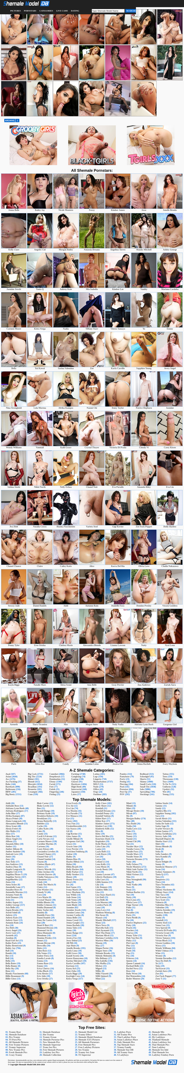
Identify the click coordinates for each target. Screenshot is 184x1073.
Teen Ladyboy (158, 1047)
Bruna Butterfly (44, 821)
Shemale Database (17, 1034)
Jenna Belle (71, 917)
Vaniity (158, 915)
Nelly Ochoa (132, 864)
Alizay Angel (12, 839)
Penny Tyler (132, 935)
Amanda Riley (12, 844)
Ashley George (12, 905)
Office (96, 789)
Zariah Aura (161, 971)
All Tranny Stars (125, 1052)
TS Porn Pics (15, 1040)
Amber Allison (12, 849)
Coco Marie (42, 897)
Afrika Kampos (13, 816)
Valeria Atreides (163, 910)
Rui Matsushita (133, 976)
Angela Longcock (14, 869)
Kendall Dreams (103, 811)
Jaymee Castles (73, 915)
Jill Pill (69, 943)
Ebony (52, 781)
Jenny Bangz (72, 933)
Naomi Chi (131, 841)
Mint (128, 808)
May (97, 945)
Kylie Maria (101, 844)
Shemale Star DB (125, 1050)
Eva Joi (69, 806)
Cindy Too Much (45, 884)
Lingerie (97, 779)
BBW (8, 792)
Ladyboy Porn (124, 1032)
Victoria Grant (162, 933)
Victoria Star (161, 935)
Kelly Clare (100, 803)
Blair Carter (43, 803)
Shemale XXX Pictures (89, 1040)
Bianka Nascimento (15, 973)
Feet (51, 787)
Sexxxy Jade (161, 836)
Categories (46, 11)
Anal (8, 774)
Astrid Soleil (11, 912)
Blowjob (32, 784)
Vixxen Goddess (163, 943)
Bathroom (10, 789)
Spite (157, 859)
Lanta (98, 849)
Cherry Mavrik (44, 869)
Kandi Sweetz (72, 956)
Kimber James (102, 823)
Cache (40, 826)
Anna (8, 882)
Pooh (128, 951)
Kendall (99, 808)
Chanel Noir (43, 856)
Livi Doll (99, 897)
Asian (8, 776)
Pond (128, 948)
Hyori (69, 882)
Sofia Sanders (161, 854)
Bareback (10, 787)
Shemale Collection (52, 1055)
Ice (67, 884)
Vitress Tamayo (162, 938)
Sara (157, 816)
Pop (128, 953)
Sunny (158, 864)
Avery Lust (11, 933)
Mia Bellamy (101, 958)
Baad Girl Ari (12, 940)
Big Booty (10, 794)
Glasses (74, 781)
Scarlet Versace (162, 829)
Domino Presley (44, 938)
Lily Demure (101, 887)
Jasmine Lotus (73, 912)
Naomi (129, 839)
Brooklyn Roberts (45, 816)
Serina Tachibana (163, 834)
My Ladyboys (158, 1037)
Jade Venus (71, 900)
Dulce (39, 948)
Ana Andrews (12, 864)
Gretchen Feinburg (75, 851)
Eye (68, 818)
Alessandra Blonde (14, 823)
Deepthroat (54, 776)
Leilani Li (100, 862)
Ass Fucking (11, 781)
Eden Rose (42, 951)
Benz (8, 971)
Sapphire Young (163, 813)
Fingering (54, 792)
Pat (127, 920)
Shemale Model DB (27, 1064)
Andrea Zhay (12, 867)
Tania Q (159, 874)
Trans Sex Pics (50, 1047)
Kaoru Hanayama (74, 958)
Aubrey (9, 915)
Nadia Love (131, 829)
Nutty (129, 897)
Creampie (32, 792)
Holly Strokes (72, 874)
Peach (129, 928)
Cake (39, 831)
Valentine (159, 907)
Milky (98, 971)
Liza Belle (100, 900)
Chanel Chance (44, 854)
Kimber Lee (101, 826)
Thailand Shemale (160, 1040)
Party (122, 779)
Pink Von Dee (132, 938)
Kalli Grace (71, 953)
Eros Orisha (42, 979)
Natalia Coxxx (133, 849)
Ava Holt (10, 928)
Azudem (9, 938)
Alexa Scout (11, 826)
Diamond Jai (43, 930)
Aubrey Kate (12, 917)
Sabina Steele (161, 803)
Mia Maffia (100, 963)
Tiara (158, 882)
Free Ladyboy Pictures (89, 1047)
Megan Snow (101, 951)
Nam (128, 831)
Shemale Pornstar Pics (53, 1040)
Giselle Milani (72, 839)
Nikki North (132, 872)
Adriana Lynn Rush (15, 808)
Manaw (99, 917)
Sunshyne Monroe (164, 867)
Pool (122, 787)
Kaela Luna (71, 951)
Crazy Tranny (15, 1055)
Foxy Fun (70, 823)
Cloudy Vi (41, 892)
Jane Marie (71, 902)
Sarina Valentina (163, 821)
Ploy (128, 945)
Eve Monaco (72, 816)
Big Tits (31, 776)
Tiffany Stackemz (163, 890)
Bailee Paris (11, 943)
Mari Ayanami (102, 930)
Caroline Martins (45, 844)
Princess (130, 958)
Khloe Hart (100, 818)
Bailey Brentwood (14, 945)
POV (122, 794)
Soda (157, 851)
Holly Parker (72, 872)
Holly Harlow (72, 869)
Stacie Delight (162, 862)
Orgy (95, 792)
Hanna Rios (71, 859)
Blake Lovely (43, 806)
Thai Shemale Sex (160, 1052)
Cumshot (53, 774)
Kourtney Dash (102, 839)
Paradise (130, 912)
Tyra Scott (160, 900)
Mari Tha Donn (102, 933)
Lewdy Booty (101, 869)
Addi (8, 803)
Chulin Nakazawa (45, 877)
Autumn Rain (12, 923)
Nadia (129, 826)
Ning (128, 882)
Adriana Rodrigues (15, 811)
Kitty (97, 834)
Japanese (75, 792)
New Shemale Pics (51, 1042)
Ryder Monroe (133, 979)
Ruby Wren (131, 973)
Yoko (157, 966)
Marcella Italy (102, 928)
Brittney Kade (43, 813)
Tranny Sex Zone (86, 1052)
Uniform (167, 787)
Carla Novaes (43, 839)
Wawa (158, 945)
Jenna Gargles (73, 923)
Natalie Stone (132, 856)
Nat (128, 844)
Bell (7, 958)
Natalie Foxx (132, 851)
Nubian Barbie (133, 892)
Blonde (31, 781)
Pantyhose (124, 776)
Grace (69, 844)
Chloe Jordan (43, 872)
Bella (8, 961)
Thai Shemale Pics (160, 1045)
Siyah (158, 849)
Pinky (129, 940)
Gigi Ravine (71, 834)
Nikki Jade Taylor (134, 869)
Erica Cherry (43, 968)
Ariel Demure (12, 897)
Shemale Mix (158, 1032)
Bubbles (41, 823)
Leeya (98, 859)
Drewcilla (41, 945)
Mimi (98, 979)
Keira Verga (72, 979)
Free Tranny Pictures (19, 1045)
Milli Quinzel (101, 976)
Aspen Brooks (12, 910)
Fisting (52, 794)
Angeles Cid (11, 872)
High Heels (76, 787)
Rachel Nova (132, 968)
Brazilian (32, 787)
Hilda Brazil (72, 867)
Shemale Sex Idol (160, 1050)
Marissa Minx (102, 940)
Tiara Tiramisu (162, 884)
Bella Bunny (11, 966)
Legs (95, 776)
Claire (40, 887)
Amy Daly (10, 862)
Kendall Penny (102, 813)
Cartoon (41, 846)
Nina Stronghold (134, 879)
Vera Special (161, 928)
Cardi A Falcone (44, 836)
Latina (96, 774)
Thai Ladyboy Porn (126, 1037)
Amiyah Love (12, 854)
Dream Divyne (44, 943)
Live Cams (62, 11)
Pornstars (30, 11)
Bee (7, 956)
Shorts (143, 779)
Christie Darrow (45, 874)
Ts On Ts (167, 784)
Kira (97, 831)
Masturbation (99, 781)
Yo (156, 963)
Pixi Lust (130, 943)
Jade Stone (71, 897)
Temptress (160, 879)
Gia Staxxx (71, 829)
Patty (128, 925)
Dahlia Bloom (43, 902)
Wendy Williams (163, 948)
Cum (30, 794)
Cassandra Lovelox (46, 851)
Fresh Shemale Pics (18, 1052)
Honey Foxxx (72, 879)
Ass (7, 779)
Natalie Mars (132, 854)
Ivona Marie (72, 890)
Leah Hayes (101, 854)
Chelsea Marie (44, 864)
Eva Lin (70, 808)
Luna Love (100, 910)
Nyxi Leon (131, 900)
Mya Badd (131, 823)
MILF (96, 784)
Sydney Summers (163, 872)
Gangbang (76, 776)
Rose (128, 971)
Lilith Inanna (101, 882)
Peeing (123, 781)
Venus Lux (160, 925)
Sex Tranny (83, 1050)
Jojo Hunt (71, 945)
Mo (127, 816)
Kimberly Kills (102, 829)
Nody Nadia (132, 884)
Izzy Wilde (71, 895)
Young (166, 794)
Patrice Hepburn (134, 923)
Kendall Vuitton (103, 816)
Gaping (74, 779)
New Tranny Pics (17, 1050)
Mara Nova (100, 925)
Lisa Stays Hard (103, 895)
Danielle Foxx (43, 915)
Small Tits (145, 787)
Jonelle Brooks (73, 948)
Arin (8, 900)
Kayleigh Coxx (73, 976)
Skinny (143, 781)
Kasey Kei (71, 968)
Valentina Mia (162, 905)
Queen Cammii (133, 963)
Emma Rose (42, 963)
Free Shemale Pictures (53, 1050)
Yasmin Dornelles (163, 958)
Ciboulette (42, 879)
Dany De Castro (44, 920)
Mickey (98, 966)
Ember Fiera (43, 956)
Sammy (159, 806)
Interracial (76, 789)
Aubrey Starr (12, 920)
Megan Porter (102, 948)
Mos (128, 821)
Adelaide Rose (12, 806)
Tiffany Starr (161, 892)
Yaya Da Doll (161, 961)
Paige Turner (132, 905)
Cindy (40, 882)
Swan (158, 869)
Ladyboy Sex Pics (51, 1052)
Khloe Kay (100, 821)
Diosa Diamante (44, 933)
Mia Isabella (101, 961)
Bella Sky (10, 968)
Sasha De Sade (162, 823)
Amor (8, 856)
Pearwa (129, 933)
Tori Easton (161, 897)
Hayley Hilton (72, 862)
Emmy (40, 966)
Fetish (52, 789)
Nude (95, 787)
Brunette (32, 789)
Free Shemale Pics (87, 1045)
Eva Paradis (72, 813)
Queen (129, 961)
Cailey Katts (43, 829)
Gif (67, 831)
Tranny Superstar (17, 1047)
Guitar (69, 854)
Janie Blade (71, 905)
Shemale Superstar (52, 1045)
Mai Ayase (100, 915)
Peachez (130, 930)
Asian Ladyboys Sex (161, 1042)
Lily (97, 884)
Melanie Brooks (102, 953)
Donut (40, 940)
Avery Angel (11, 930)
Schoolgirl (145, 776)
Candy (40, 834)
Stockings (144, 794)
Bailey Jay (10, 948)
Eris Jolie (41, 976)
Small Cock (145, 784)
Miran (129, 813)
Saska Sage (160, 826)
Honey (69, 877)
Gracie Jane (72, 846)
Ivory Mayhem (73, 892)
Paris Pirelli (132, 917)
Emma (40, 961)
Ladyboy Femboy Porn (163, 1055)
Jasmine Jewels (73, 910)
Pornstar (124, 789)
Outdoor (97, 794)
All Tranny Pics (124, 1034)
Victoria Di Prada (163, 930)
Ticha (158, 887)
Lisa (97, 892)
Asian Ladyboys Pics (161, 1034)
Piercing (124, 784)
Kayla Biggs (72, 973)
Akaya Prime (12, 818)
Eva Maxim (71, 811)
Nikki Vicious (132, 874)
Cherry (40, 867)
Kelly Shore (101, 806)
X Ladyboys (123, 1055)
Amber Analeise (13, 851)
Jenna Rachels (73, 925)
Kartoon (70, 966)
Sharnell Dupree (163, 839)
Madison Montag (103, 912)
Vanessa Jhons (162, 912)
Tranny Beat (15, 1032)
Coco (39, 895)
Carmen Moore (44, 841)
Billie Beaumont (13, 976)
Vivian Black (161, 940)
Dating (75, 11)
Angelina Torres (13, 877)
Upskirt (166, 789)
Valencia (159, 902)
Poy (128, 956)
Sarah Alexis (161, 818)
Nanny (129, 836)
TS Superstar (84, 1055)
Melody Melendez (103, 956)
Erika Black (42, 971)
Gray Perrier (72, 849)
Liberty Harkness (103, 877)
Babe (8, 784)
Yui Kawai (160, 968)
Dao (39, 923)
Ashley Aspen (12, 902)
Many (98, 923)
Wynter (159, 956)
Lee (97, 856)
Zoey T (158, 979)
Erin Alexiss (42, 973)
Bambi (9, 953)
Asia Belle (10, 907)
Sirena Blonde (162, 846)
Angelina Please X (14, 874)
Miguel (98, 968)
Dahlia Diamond (45, 907)
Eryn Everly (72, 803)
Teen (165, 776)
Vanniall (159, 920)
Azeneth (9, 935)
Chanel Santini (44, 859)
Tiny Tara (160, 895)
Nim (128, 877)
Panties (123, 774)
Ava (7, 925)
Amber (9, 846)
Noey (128, 887)
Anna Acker (11, 884)
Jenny (69, 930)
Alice (8, 834)
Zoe (157, 973)
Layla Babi (100, 851)
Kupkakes (100, 841)
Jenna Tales (71, 928)
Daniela (40, 912)
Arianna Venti (12, 895)
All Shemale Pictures (18, 1042)
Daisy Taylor (43, 910)
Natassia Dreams (134, 859)
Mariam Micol (102, 935)
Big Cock (32, 774)
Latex (74, 794)
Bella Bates (11, 963)
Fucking (75, 774)
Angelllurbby (12, 879)
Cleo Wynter (43, 890)
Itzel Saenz (71, 887)
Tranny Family (124, 1047)
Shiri (157, 844)
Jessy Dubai (71, 940)
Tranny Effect (84, 1034)
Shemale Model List (87, 1032)
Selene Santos (161, 831)
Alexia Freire (12, 829)
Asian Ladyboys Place (127, 1040)
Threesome (168, 779)
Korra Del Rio (102, 836)
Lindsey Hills (101, 890)
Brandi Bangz (43, 811)
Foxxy (69, 821)
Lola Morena (101, 902)
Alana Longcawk (14, 821)
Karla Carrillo (73, 963)
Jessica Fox (71, 938)
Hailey (69, 856)
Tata (157, 877)
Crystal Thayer (44, 900)
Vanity (158, 917)
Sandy (158, 808)
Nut (128, 895)
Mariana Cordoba (104, 938)
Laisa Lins (100, 846)
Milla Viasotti (101, 973)
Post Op (123, 792)
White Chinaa (162, 951)
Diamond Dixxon (45, 928)
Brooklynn (42, 818)
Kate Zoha (71, 971)
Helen (69, 864)
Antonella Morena (14, 892)
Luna (98, 907)
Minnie (129, 806)
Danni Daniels (43, 917)
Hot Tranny (48, 1034)
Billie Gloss (11, 979)
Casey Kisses (43, 849)
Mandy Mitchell (103, 920)
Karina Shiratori (74, 961)
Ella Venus (42, 953)
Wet (164, 792)
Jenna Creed (72, 920)
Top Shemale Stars (126, 1045)
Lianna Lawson (102, 874)
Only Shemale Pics (126, 1042)
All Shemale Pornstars (88, 1042)
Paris (128, 915)
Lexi (97, 872)
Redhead (144, 774)
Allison (9, 841)
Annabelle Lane (13, 887)
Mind (128, 803)
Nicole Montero (133, 867)
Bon (39, 808)
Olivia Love (131, 902)
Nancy (129, 834)
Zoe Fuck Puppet (163, 976)
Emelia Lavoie (44, 958)
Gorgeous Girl (73, 841)
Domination (55, 779)
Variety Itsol (161, 923)
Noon (128, 890)
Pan (128, 910)
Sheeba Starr (161, 841)
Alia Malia (11, 831)
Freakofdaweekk (74, 826)
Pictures (15, 11)
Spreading (145, 792)
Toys (165, 781)
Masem (98, 943)
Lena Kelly (100, 864)
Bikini (31, 779)
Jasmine (70, 907)
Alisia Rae (10, 836)
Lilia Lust (100, 879)
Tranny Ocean (49, 1037)
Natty (128, 862)
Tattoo (166, 774)
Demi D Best (43, 925)
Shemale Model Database (90, 1037)
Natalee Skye (132, 846)
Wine (158, 953)
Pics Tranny (14, 1037)
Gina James (71, 836)
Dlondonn (41, 935)
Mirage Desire (133, 811)
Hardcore (75, 784)
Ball (7, 951)
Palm (128, 907)
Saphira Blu (161, 811)
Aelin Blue (11, 813)
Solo (142, 789)
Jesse (68, 935)
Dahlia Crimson (44, 905)
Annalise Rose (12, 890)
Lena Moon (100, 867)
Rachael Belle (132, 966)
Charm (40, 862)
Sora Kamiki (161, 856)
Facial (52, 784)
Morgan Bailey (133, 818)
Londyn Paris (101, 905)
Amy (8, 859)
